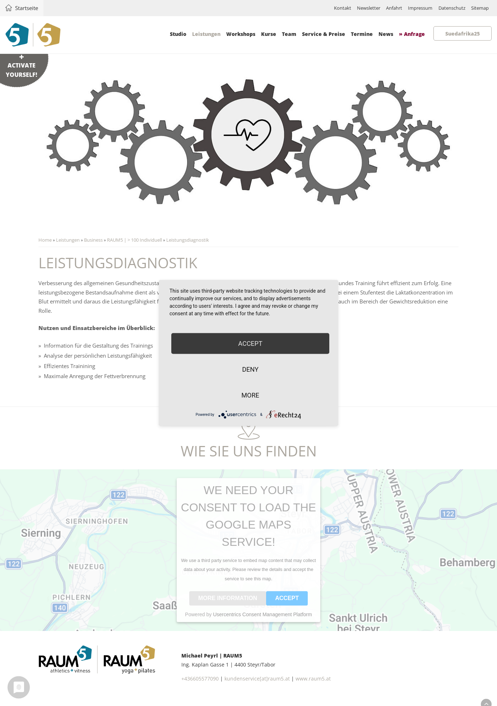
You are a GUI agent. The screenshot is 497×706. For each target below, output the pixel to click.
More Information (227, 604)
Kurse (268, 34)
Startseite (29, 8)
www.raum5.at (313, 685)
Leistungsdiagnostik (188, 240)
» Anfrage (411, 34)
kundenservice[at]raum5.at (257, 685)
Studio (177, 34)
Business (93, 240)
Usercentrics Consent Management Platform (262, 620)
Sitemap (478, 8)
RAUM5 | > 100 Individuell (134, 240)
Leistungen (206, 34)
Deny (250, 369)
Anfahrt (380, 8)
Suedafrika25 (462, 33)
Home (45, 240)
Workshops (240, 34)
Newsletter (350, 8)
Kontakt (321, 8)
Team (289, 34)
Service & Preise (323, 34)
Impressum (409, 8)
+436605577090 (200, 685)
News (385, 34)
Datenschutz (446, 8)
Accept (287, 604)
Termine (361, 34)
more (250, 395)
